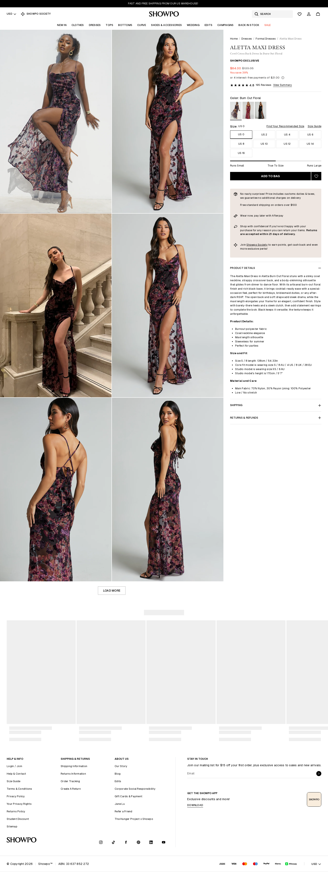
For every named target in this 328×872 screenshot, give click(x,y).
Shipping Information (74, 766)
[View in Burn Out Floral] (236, 111)
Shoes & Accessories (166, 25)
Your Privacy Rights (19, 804)
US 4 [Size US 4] (287, 134)
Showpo (252, 244)
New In (62, 25)
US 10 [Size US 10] (264, 144)
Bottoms (125, 25)
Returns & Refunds (275, 417)
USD (12, 13)
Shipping (275, 405)
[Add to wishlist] (316, 176)
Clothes (78, 25)
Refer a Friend (123, 811)
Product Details (275, 268)
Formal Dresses (266, 38)
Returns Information (73, 773)
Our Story (121, 766)
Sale (267, 25)
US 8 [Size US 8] (241, 144)
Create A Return (71, 789)
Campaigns (225, 25)
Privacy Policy (16, 796)
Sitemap (12, 826)
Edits (208, 25)
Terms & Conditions (19, 789)
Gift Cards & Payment (128, 796)
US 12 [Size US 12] (287, 144)
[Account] (308, 14)
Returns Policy (16, 811)
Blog (117, 773)
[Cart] (318, 14)
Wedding (193, 25)
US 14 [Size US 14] (310, 144)
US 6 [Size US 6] (310, 134)
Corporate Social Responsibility (135, 789)
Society (263, 244)
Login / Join (14, 766)
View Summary (282, 85)
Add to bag (270, 176)
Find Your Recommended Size (285, 126)
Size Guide (315, 126)
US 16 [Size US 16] (241, 153)
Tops (109, 25)
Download (195, 805)
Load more (111, 590)
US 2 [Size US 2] (264, 134)
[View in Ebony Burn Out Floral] (260, 111)
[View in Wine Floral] (248, 111)
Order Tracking (70, 781)
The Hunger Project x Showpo (134, 819)
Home (234, 38)
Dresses (95, 25)
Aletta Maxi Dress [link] (290, 38)
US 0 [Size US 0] (241, 134)
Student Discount (18, 819)
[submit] (318, 773)
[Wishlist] (299, 14)
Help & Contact (16, 773)
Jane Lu (120, 804)
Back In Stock (248, 25)
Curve (141, 25)
